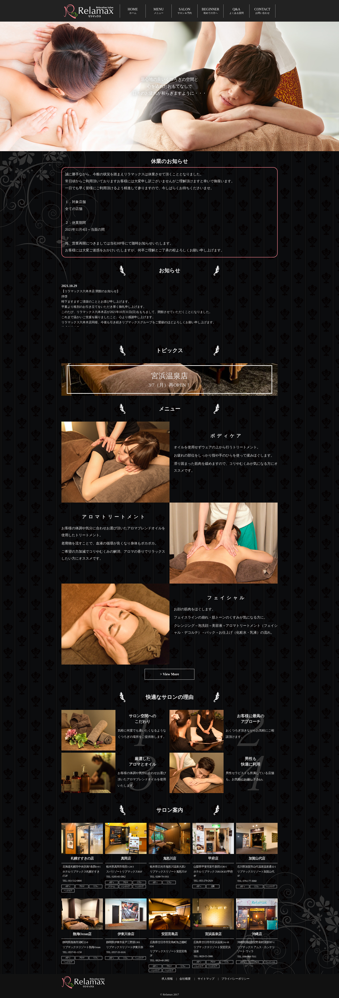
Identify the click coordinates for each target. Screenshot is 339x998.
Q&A (236, 11)
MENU (159, 11)
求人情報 (167, 978)
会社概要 (185, 978)
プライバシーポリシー (235, 978)
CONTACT (262, 11)
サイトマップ (206, 978)
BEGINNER (210, 11)
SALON (184, 11)
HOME (133, 11)
